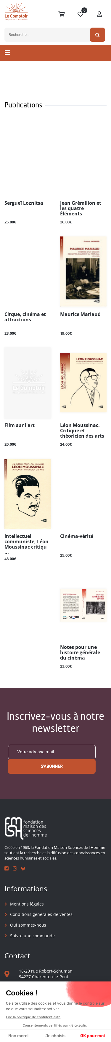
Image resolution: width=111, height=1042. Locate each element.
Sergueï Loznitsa (23, 203)
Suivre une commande (32, 935)
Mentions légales (27, 904)
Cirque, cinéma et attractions (25, 317)
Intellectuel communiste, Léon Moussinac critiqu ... (26, 544)
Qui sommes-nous (28, 925)
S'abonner (52, 766)
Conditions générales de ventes (41, 914)
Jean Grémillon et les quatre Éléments (80, 208)
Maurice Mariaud (80, 314)
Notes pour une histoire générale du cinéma (80, 652)
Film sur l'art (19, 425)
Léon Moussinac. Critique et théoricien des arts (82, 430)
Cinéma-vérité (76, 536)
